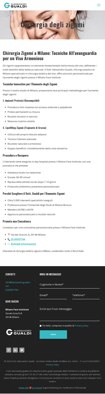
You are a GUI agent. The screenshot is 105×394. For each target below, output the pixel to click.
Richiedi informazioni (22, 244)
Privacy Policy (52, 365)
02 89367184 (17, 239)
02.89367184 (11, 290)
